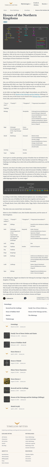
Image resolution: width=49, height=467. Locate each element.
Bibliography (5, 458)
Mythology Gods (29, 445)
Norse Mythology (14, 10)
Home (5, 10)
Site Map (4, 445)
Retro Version (5, 463)
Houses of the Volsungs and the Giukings (27, 94)
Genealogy (27, 10)
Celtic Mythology (29, 441)
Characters (4, 439)
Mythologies (26, 4)
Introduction (5, 454)
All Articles (4, 441)
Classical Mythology (30, 439)
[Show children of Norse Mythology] (20, 10)
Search (3, 443)
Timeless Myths (29, 454)
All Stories (4, 437)
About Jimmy (5, 456)
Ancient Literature (30, 447)
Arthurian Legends (30, 443)
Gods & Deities (36, 4)
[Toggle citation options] (24, 298)
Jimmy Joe (10, 298)
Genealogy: (8, 304)
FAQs (3, 461)
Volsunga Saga (36, 96)
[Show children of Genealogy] (31, 10)
